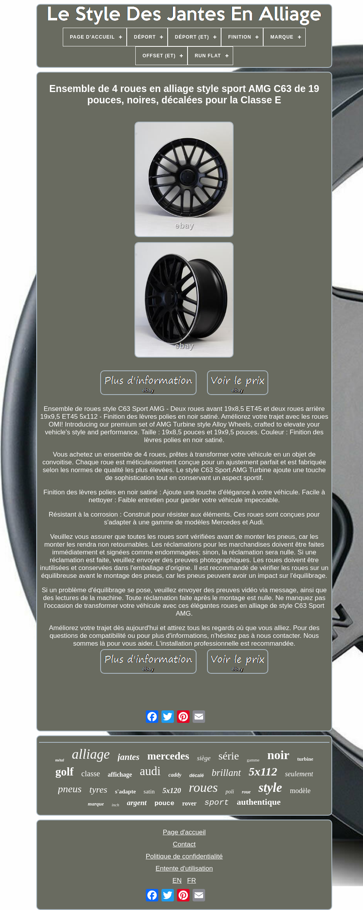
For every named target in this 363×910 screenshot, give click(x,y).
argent (137, 802)
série (228, 756)
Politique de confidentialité (184, 856)
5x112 (263, 771)
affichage (120, 774)
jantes (129, 757)
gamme (253, 760)
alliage (91, 754)
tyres (98, 789)
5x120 (172, 790)
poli (229, 792)
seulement (299, 774)
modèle (300, 791)
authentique (258, 802)
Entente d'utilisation (184, 868)
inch (115, 804)
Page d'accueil (184, 832)
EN (177, 880)
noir (278, 755)
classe (90, 773)
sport (216, 802)
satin (148, 791)
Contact (184, 844)
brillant (226, 772)
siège (204, 758)
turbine (305, 759)
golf (64, 771)
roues (203, 787)
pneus (70, 789)
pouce (164, 803)
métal (59, 760)
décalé (196, 775)
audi (150, 771)
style (270, 788)
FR (191, 880)
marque (96, 804)
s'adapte (125, 791)
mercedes (168, 756)
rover (189, 803)
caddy (174, 775)
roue (246, 792)
